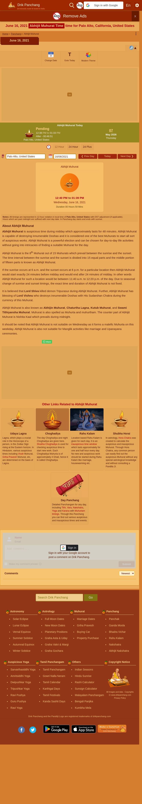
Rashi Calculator (84, 682)
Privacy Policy (120, 698)
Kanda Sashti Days (54, 701)
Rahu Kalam (116, 638)
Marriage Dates (86, 618)
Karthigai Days (51, 688)
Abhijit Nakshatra (119, 650)
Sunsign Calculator (86, 688)
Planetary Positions (56, 631)
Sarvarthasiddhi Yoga (23, 669)
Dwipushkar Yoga (21, 682)
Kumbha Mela (83, 707)
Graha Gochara (54, 650)
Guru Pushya (18, 701)
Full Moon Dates (54, 618)
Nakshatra (115, 644)
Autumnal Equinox (23, 644)
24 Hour (73, 146)
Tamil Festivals (51, 695)
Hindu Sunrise (83, 675)
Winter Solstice (21, 650)
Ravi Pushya (18, 695)
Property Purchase (88, 638)
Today (107, 156)
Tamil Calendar (51, 682)
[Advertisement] (71, 94)
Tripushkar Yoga (20, 688)
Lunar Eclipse (21, 625)
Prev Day (87, 156)
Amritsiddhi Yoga (20, 675)
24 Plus (87, 146)
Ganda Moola (117, 625)
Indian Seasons (84, 669)
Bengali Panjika (84, 701)
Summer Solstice (23, 638)
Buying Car (83, 631)
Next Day (127, 156)
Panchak (114, 618)
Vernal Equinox (22, 631)
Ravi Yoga (16, 707)
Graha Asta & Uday (56, 638)
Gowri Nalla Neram (54, 675)
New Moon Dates (55, 625)
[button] (103, 5)
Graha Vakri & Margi (57, 644)
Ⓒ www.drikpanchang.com (120, 695)
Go (91, 597)
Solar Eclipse (20, 618)
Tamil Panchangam (54, 669)
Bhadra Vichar (117, 631)
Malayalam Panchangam (89, 695)
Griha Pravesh (85, 625)
